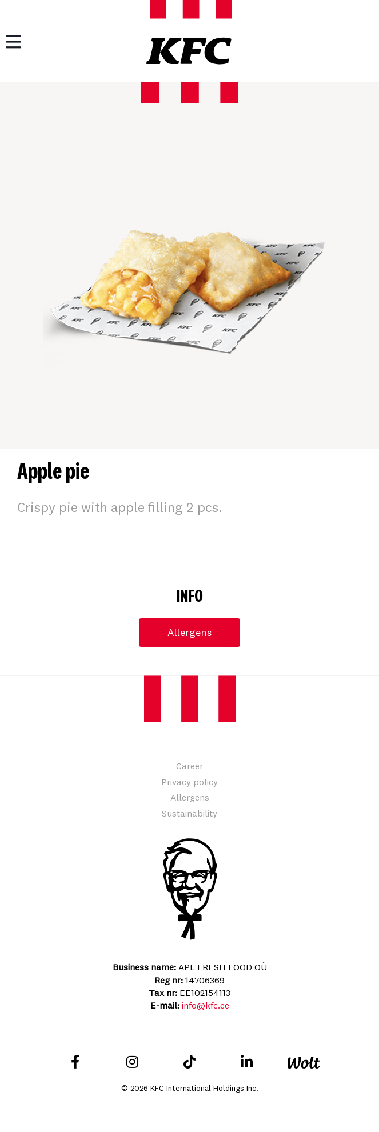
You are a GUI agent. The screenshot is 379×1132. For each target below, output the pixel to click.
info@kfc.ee (205, 1005)
